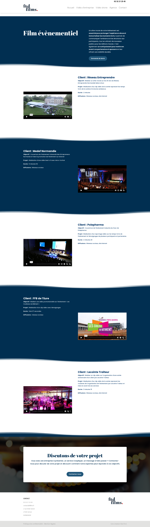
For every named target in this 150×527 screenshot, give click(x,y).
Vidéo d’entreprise (85, 7)
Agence (113, 7)
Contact (123, 7)
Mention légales (50, 524)
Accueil (70, 7)
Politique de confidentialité (33, 524)
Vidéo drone (101, 7)
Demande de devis (98, 58)
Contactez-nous (75, 474)
